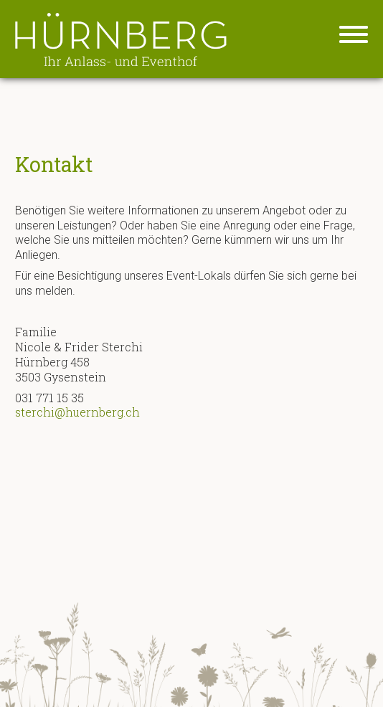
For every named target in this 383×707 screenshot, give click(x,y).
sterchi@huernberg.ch (77, 411)
